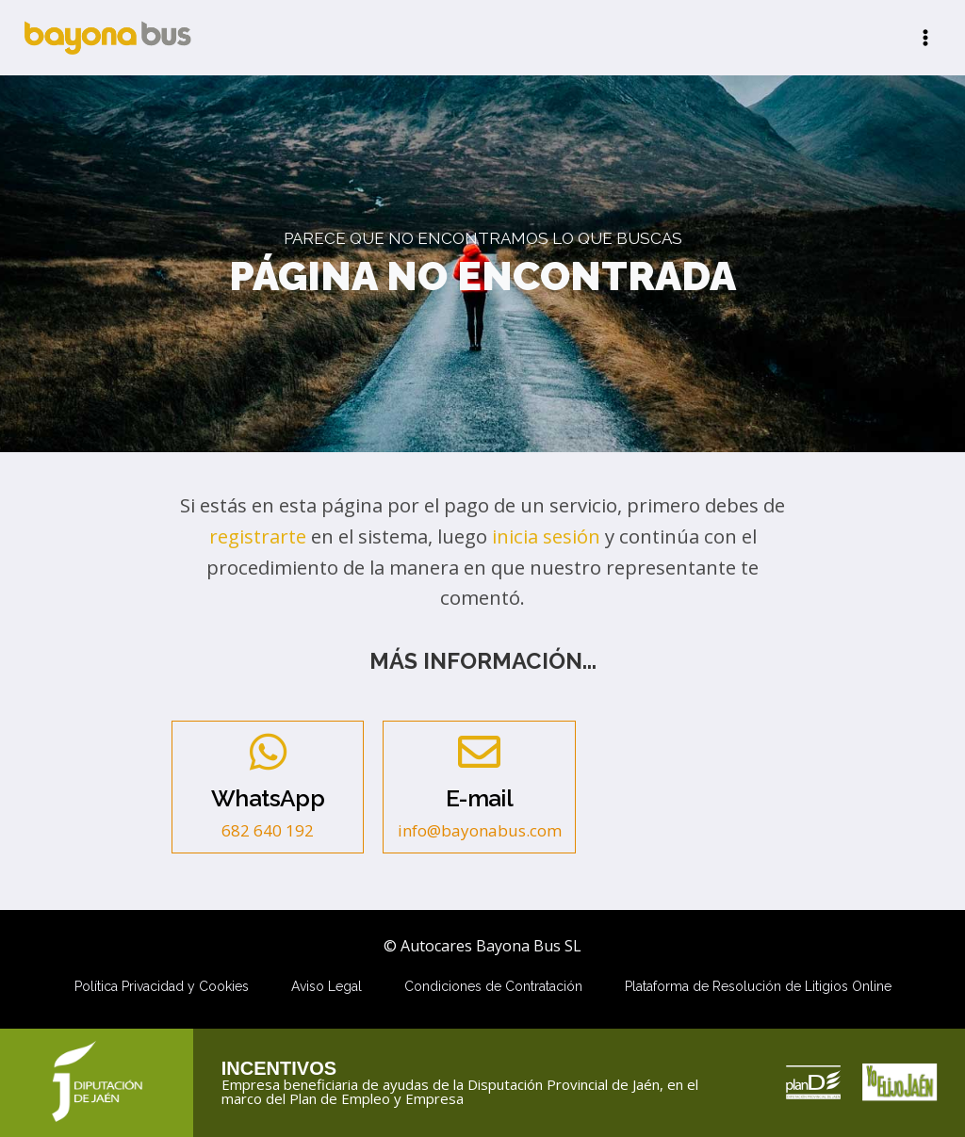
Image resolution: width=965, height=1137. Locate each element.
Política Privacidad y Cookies (161, 986)
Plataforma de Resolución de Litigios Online (758, 986)
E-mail (479, 798)
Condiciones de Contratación (493, 986)
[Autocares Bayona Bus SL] (107, 37)
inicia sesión (546, 536)
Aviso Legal (326, 986)
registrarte (257, 536)
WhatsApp (267, 798)
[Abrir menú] (925, 37)
